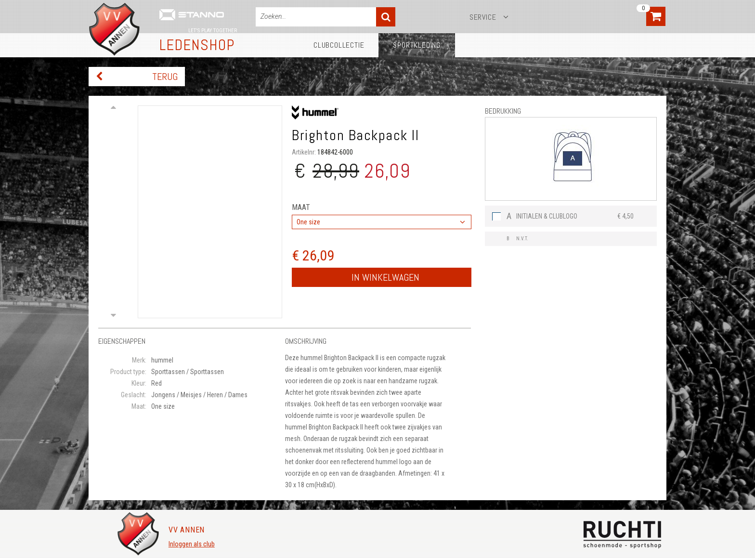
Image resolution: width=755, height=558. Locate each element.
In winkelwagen (385, 277)
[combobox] (381, 222)
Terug (165, 76)
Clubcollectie (338, 45)
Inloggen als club (192, 544)
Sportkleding (417, 45)
